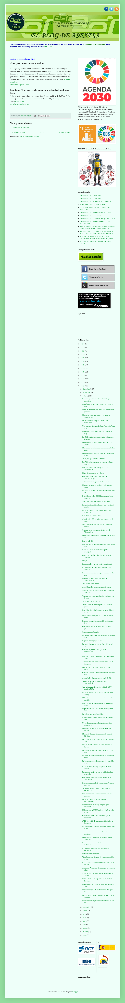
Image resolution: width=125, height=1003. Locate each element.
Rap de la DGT (87, 541)
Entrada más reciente (18, 132)
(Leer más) (19, 101)
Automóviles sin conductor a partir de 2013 (97, 678)
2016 (83, 372)
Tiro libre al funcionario (90, 584)
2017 (83, 368)
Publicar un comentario (21, 127)
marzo (85, 928)
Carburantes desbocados (90, 632)
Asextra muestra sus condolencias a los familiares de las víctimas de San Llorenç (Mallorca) (97, 227)
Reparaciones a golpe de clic (92, 641)
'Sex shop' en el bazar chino (91, 516)
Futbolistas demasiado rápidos (92, 714)
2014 (83, 379)
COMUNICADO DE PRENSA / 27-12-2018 (95, 213)
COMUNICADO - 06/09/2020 (90, 196)
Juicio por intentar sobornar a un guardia (96, 501)
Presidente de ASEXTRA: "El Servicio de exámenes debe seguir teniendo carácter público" (97, 237)
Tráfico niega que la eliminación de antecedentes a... (94, 683)
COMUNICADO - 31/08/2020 (90, 199)
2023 (83, 347)
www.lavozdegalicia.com (19, 84)
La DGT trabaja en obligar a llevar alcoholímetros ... (94, 800)
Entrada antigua (64, 132)
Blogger (75, 992)
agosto (85, 910)
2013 (83, 382)
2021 (83, 354)
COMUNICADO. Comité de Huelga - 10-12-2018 (97, 218)
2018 (83, 365)
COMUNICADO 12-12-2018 (90, 216)
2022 (83, 351)
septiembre (87, 907)
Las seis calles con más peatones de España (97, 564)
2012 (83, 386)
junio (85, 918)
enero (85, 935)
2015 (83, 375)
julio (84, 914)
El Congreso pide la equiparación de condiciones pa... (94, 579)
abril (84, 924)
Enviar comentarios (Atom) (29, 136)
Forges (84, 561)
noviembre (86, 392)
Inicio (42, 132)
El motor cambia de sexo (91, 854)
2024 (83, 344)
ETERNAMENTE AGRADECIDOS (93, 205)
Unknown (23, 116)
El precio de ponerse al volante (93, 473)
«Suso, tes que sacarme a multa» (93, 459)
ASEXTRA (48, 47)
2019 (83, 361)
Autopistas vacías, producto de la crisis (95, 482)
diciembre (86, 389)
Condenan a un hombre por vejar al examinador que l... (94, 477)
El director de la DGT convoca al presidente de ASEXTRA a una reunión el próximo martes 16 (96, 233)
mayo (85, 921)
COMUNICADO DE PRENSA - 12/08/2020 (95, 202)
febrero (85, 931)
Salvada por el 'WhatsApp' (91, 601)
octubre (85, 396)
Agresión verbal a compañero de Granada (96, 587)
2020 (83, 358)
